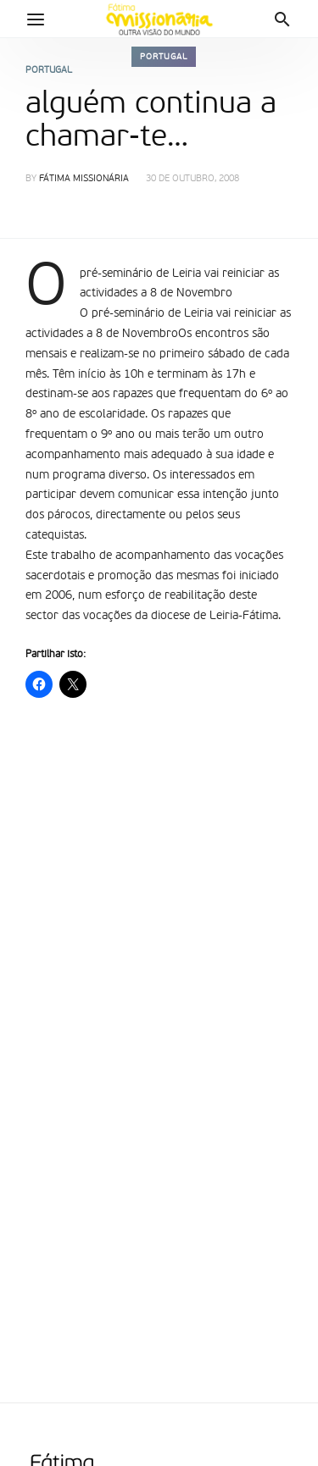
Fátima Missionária (84, 179)
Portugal (163, 57)
